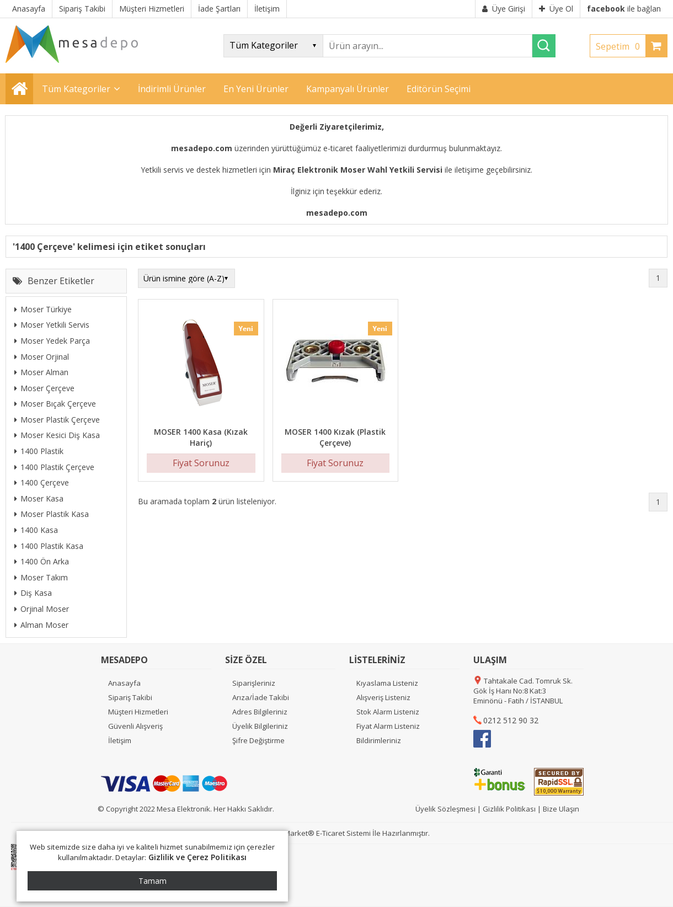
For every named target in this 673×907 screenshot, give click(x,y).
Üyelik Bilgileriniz (260, 726)
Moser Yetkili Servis (51, 324)
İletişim (119, 740)
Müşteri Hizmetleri (138, 712)
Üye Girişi (503, 8)
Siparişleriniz (253, 683)
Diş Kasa (33, 593)
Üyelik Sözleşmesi (445, 809)
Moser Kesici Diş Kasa (57, 435)
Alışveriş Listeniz (383, 697)
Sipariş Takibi (130, 697)
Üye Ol (556, 8)
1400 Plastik (38, 451)
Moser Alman (41, 372)
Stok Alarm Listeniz (387, 712)
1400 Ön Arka (41, 561)
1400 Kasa (36, 530)
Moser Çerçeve (44, 388)
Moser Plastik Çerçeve (57, 419)
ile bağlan (624, 8)
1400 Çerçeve (41, 482)
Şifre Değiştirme (258, 740)
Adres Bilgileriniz (259, 712)
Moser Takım (41, 577)
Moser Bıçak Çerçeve (55, 403)
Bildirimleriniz (378, 740)
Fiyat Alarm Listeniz (388, 726)
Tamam (152, 881)
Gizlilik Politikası (509, 809)
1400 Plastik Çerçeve (54, 467)
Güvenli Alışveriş (135, 726)
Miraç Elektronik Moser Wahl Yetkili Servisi (357, 169)
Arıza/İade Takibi (260, 697)
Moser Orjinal (41, 356)
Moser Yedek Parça (52, 340)
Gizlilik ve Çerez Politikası (197, 857)
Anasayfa (124, 683)
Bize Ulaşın (561, 809)
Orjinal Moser (41, 609)
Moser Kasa (38, 498)
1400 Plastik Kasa (48, 546)
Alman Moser (41, 625)
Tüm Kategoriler (76, 89)
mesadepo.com (201, 148)
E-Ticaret (330, 833)
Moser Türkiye (43, 309)
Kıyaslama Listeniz (387, 683)
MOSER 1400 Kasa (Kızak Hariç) (201, 437)
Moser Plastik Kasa (51, 514)
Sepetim (620, 46)
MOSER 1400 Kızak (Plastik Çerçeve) (335, 437)
